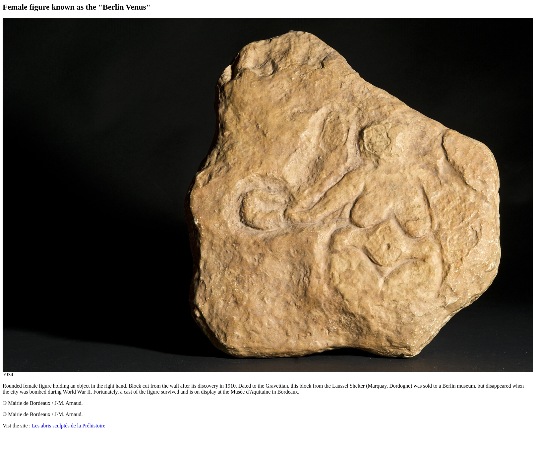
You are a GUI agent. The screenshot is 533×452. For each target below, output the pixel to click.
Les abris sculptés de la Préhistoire (68, 425)
